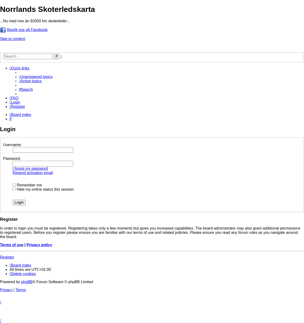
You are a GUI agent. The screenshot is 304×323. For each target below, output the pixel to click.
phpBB (27, 282)
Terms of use (11, 245)
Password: (12, 159)
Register (7, 257)
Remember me (27, 185)
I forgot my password (30, 168)
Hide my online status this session (43, 189)
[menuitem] (36, 77)
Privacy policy (39, 245)
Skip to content (12, 39)
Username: (12, 145)
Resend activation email (33, 173)
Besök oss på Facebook (27, 30)
